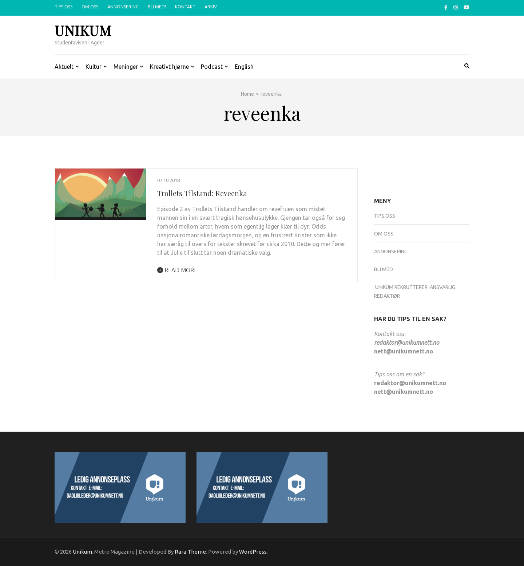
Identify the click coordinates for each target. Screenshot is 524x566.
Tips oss (63, 6)
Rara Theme (190, 552)
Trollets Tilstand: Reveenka (202, 193)
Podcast (212, 66)
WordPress (253, 552)
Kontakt (185, 6)
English (244, 66)
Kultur (94, 66)
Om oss (90, 6)
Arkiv (211, 6)
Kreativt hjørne (169, 66)
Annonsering (123, 6)
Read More (177, 270)
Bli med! (157, 6)
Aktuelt (64, 66)
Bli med (383, 269)
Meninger (126, 66)
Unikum (83, 30)
